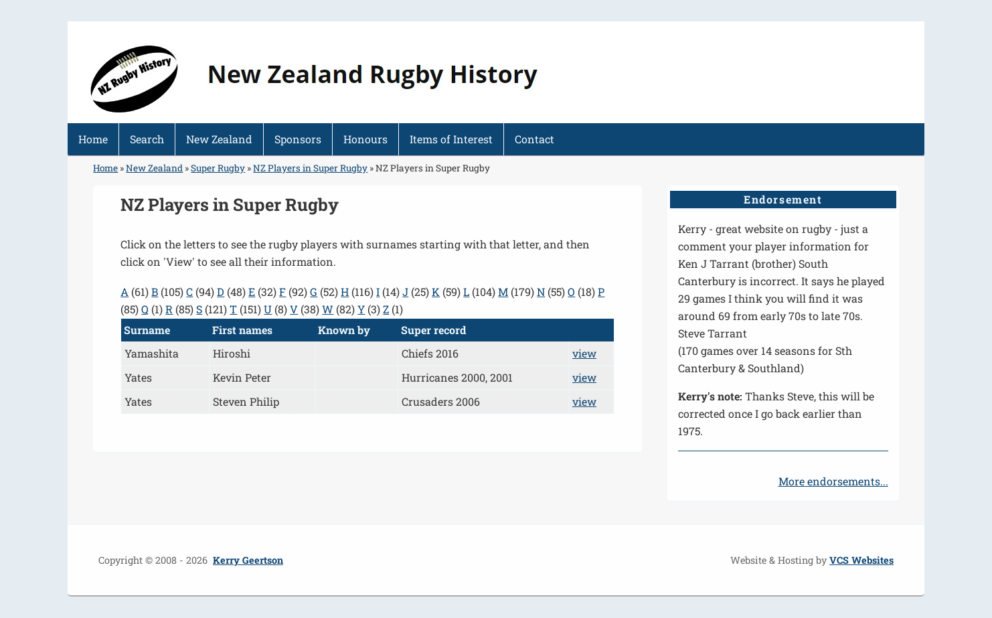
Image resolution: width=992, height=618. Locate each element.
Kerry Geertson (248, 560)
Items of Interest (451, 139)
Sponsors (297, 139)
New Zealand (219, 139)
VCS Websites (861, 560)
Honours (365, 139)
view (584, 353)
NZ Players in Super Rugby (310, 168)
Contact (534, 139)
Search (147, 139)
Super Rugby (218, 168)
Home (93, 139)
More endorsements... (833, 481)
